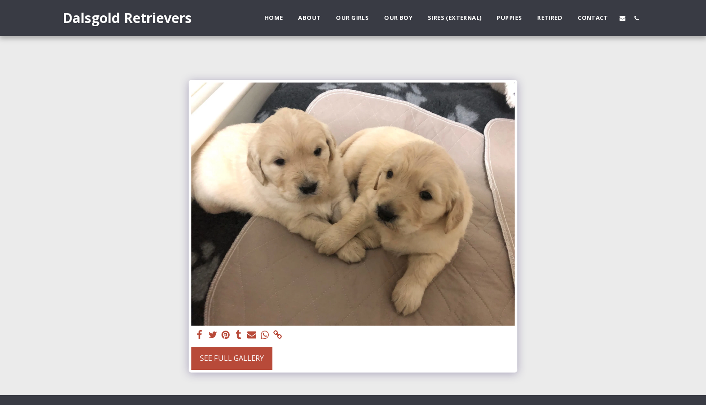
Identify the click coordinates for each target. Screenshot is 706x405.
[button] (622, 18)
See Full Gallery (232, 358)
